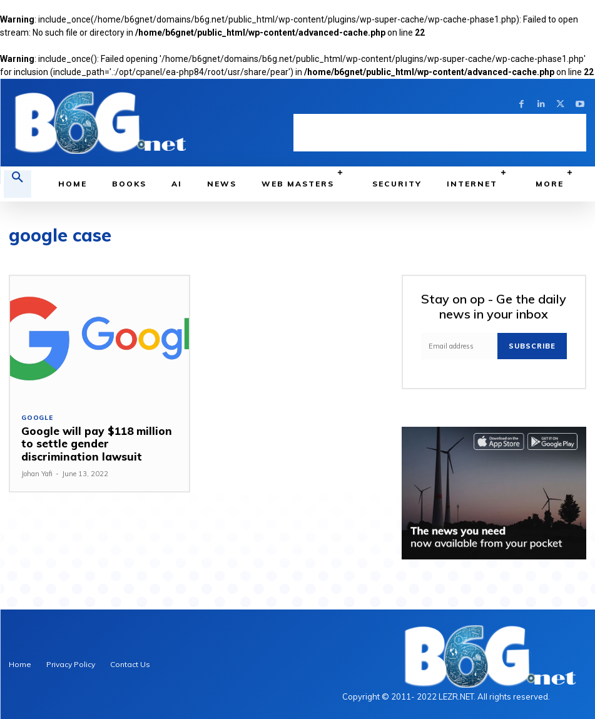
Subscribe (532, 346)
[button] (17, 184)
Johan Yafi (37, 473)
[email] (459, 346)
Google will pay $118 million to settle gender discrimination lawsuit (97, 443)
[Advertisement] (439, 132)
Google (37, 418)
